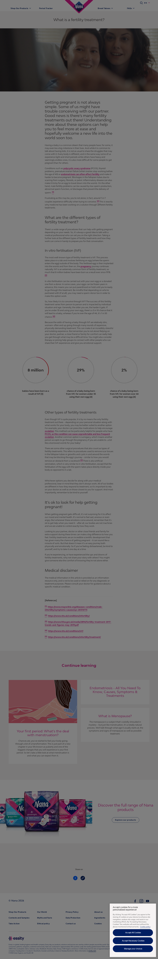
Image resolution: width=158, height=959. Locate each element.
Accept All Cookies (133, 933)
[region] (133, 930)
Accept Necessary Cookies (133, 941)
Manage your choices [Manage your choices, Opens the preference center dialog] (133, 949)
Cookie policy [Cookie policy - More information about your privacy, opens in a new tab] (145, 927)
